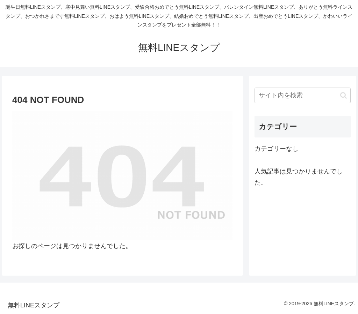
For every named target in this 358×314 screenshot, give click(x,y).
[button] (343, 95)
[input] (302, 95)
